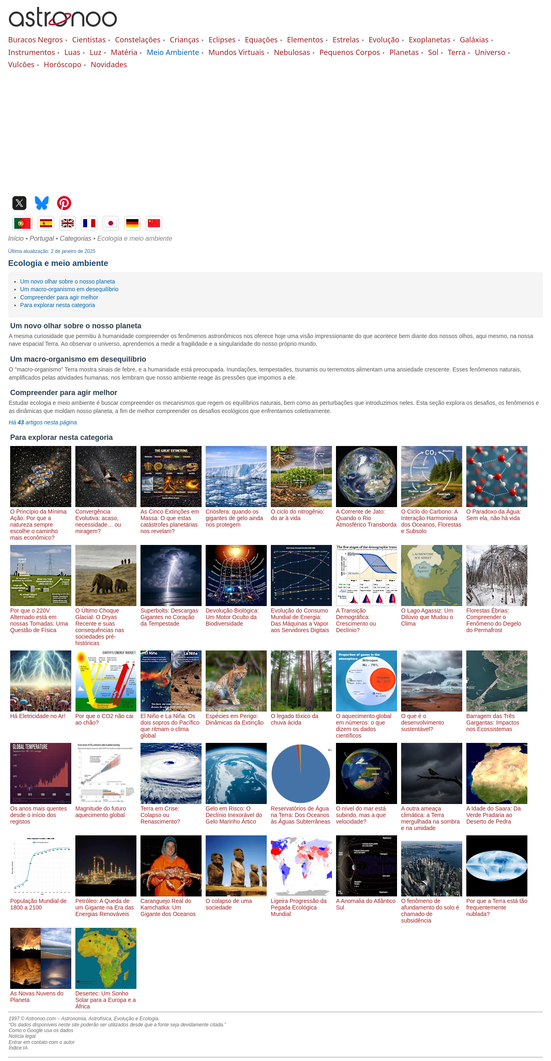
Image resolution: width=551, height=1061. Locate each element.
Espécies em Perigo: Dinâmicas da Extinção (236, 716)
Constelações (137, 39)
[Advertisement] (275, 131)
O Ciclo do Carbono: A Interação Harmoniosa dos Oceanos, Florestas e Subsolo (431, 518)
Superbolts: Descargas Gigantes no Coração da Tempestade (171, 614)
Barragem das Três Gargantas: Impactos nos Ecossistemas (496, 719)
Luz (95, 52)
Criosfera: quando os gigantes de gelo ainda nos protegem (236, 515)
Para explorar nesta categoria (57, 305)
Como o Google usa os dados (41, 1030)
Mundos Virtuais (237, 52)
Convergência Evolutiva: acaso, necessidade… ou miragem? (105, 518)
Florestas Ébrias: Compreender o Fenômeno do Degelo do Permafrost (496, 617)
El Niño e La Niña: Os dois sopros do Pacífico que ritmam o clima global (171, 722)
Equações (261, 39)
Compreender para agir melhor (59, 297)
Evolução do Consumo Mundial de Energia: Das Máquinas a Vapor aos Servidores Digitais (301, 617)
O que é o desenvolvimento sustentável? (431, 719)
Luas (72, 52)
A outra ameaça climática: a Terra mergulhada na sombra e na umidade (431, 815)
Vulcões (21, 64)
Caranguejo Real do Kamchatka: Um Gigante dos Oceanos (171, 904)
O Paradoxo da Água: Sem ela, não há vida (496, 511)
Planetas (404, 52)
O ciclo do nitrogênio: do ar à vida (301, 511)
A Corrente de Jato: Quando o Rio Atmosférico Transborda (366, 515)
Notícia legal (22, 1036)
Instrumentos (31, 52)
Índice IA (18, 1048)
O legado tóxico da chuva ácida (301, 716)
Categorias (75, 238)
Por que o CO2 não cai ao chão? (105, 716)
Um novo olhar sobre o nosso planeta (67, 281)
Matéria (124, 52)
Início (16, 238)
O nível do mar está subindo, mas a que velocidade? (366, 812)
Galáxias (474, 39)
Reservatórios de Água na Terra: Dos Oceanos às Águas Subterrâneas (301, 812)
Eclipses (222, 39)
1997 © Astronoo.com (32, 1018)
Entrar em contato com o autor (42, 1042)
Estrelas (346, 39)
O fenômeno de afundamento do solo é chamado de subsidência (431, 907)
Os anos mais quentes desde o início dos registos (40, 812)
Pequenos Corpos (349, 52)
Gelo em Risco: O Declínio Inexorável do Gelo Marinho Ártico (236, 812)
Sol (433, 52)
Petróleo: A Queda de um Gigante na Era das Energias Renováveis (105, 904)
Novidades (109, 64)
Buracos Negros (35, 39)
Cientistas (88, 39)
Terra (457, 52)
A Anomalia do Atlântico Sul (366, 901)
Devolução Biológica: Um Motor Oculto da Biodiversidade (236, 614)
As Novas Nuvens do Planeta (40, 993)
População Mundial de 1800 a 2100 (40, 901)
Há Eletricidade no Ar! (40, 712)
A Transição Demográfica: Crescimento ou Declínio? (366, 617)
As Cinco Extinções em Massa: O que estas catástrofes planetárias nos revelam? (171, 518)
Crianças (184, 39)
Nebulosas (292, 52)
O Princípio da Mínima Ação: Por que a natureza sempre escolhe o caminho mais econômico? (40, 521)
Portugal (42, 238)
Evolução (384, 39)
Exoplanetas (429, 39)
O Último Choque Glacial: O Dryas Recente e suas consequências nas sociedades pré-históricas (105, 623)
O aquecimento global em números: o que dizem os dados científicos (366, 722)
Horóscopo (62, 64)
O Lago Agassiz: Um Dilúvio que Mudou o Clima (431, 614)
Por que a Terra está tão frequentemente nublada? (496, 904)
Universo (490, 52)
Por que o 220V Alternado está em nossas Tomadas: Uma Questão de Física (40, 617)
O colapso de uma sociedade (236, 901)
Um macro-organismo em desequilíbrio (69, 289)
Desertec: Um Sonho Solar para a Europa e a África (105, 997)
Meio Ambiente (173, 52)
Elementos (305, 39)
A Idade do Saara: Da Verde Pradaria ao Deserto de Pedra (496, 812)
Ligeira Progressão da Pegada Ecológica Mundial (301, 904)
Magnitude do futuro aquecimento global (105, 808)
